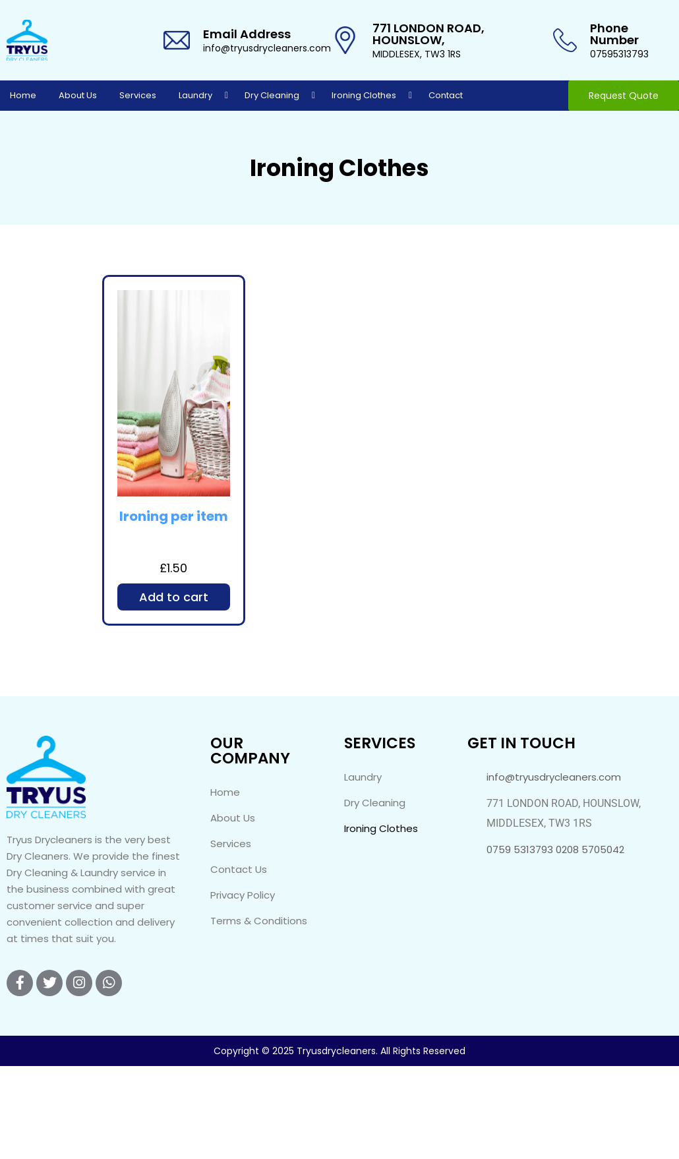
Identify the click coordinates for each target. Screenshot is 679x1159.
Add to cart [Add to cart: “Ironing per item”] (173, 597)
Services (137, 95)
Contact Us (238, 869)
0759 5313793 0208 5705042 (555, 849)
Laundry (195, 95)
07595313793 (619, 54)
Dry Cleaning (272, 95)
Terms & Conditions (258, 921)
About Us (78, 95)
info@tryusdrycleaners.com (267, 48)
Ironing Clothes (364, 95)
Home (23, 95)
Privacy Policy (242, 895)
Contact (445, 95)
